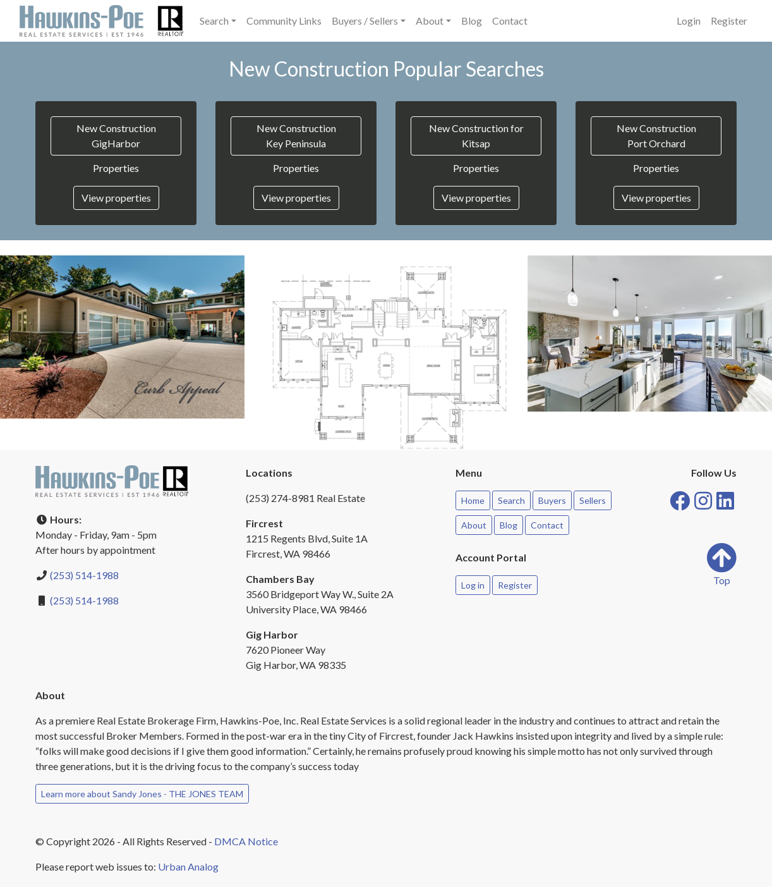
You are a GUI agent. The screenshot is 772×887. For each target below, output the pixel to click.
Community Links (284, 21)
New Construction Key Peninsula (296, 135)
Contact (510, 21)
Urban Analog (188, 866)
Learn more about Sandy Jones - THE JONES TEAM (142, 793)
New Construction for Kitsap (476, 135)
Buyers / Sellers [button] (365, 21)
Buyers (552, 500)
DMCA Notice (246, 841)
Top (721, 564)
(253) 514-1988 (84, 575)
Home (473, 500)
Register (729, 21)
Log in (473, 585)
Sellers (592, 500)
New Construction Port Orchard (656, 135)
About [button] (429, 21)
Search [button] (214, 21)
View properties (116, 198)
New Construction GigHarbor (116, 135)
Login (689, 21)
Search (511, 500)
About (473, 525)
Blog (471, 21)
